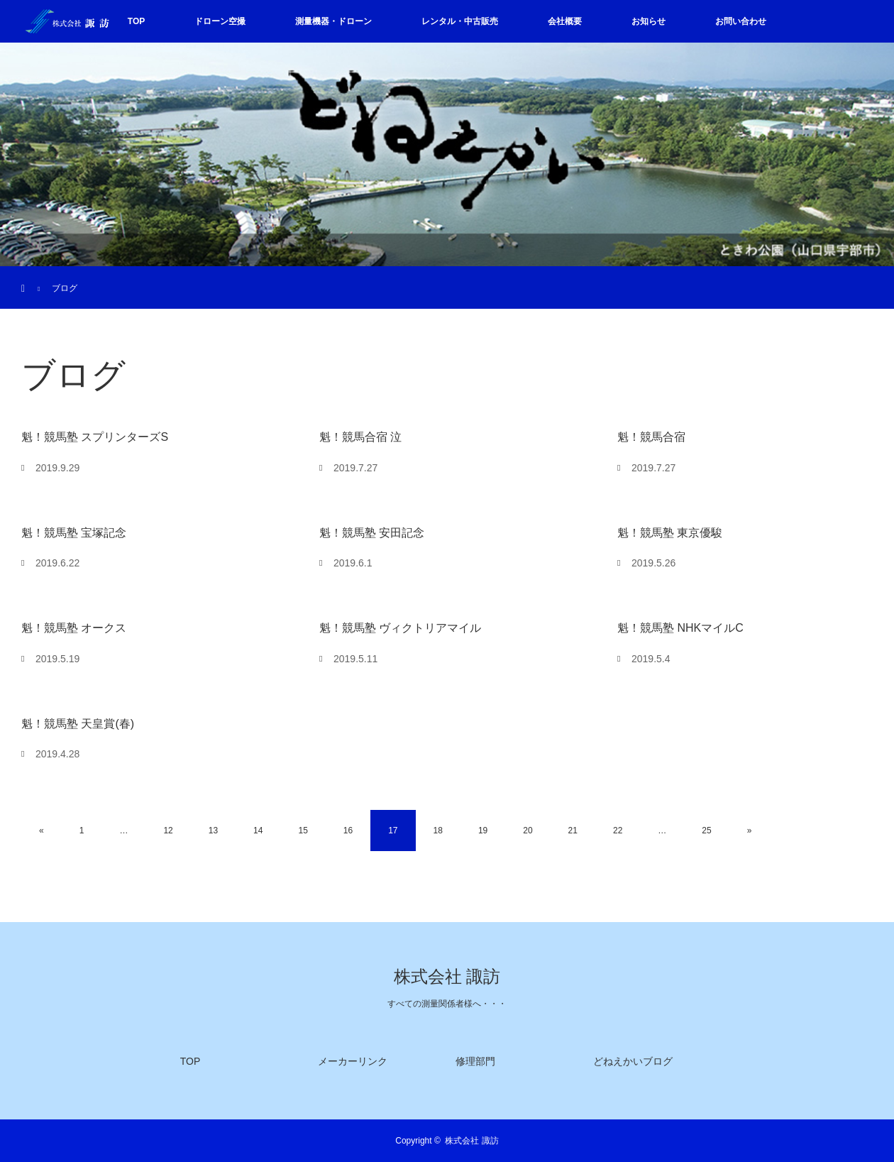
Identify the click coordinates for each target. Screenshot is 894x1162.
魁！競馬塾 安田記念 (371, 533)
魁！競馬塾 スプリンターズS (94, 437)
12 (167, 830)
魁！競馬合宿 (651, 437)
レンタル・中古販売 (459, 21)
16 (348, 830)
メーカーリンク (352, 1061)
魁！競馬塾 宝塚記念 (73, 533)
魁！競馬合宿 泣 (360, 437)
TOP (136, 21)
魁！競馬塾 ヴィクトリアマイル (400, 628)
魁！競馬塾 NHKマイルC (680, 628)
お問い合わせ (740, 21)
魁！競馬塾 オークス (73, 628)
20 (527, 830)
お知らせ (648, 21)
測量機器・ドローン (333, 21)
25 (706, 830)
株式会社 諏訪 (447, 977)
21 (573, 830)
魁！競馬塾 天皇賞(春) (77, 724)
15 (302, 830)
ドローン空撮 (219, 21)
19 (482, 830)
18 (438, 830)
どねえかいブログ (633, 1061)
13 (213, 830)
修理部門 (475, 1061)
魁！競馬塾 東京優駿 (669, 533)
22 (617, 830)
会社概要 (565, 21)
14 (258, 830)
